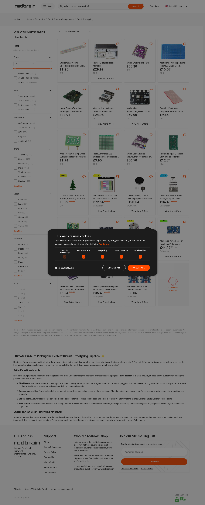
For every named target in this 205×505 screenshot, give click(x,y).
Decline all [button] (114, 267)
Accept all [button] (139, 267)
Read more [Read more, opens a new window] (104, 243)
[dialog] (102, 252)
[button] (64, 268)
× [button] (153, 232)
